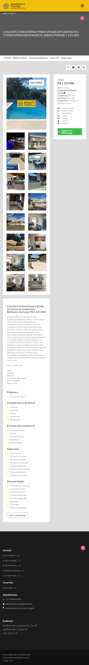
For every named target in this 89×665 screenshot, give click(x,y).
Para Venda (11, 555)
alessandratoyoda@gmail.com (17, 604)
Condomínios (12, 575)
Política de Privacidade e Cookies (16, 657)
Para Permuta (12, 565)
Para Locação (12, 560)
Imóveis (7, 58)
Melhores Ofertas (20, 58)
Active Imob (25, 654)
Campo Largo (66, 58)
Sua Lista (9, 587)
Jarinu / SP (54, 58)
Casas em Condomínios (38, 58)
